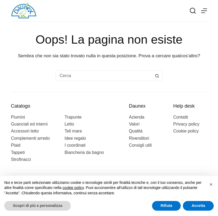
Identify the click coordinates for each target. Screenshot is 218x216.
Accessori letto (25, 131)
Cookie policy (186, 131)
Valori (134, 124)
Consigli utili (140, 145)
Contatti (180, 117)
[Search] (193, 11)
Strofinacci (21, 159)
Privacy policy (186, 124)
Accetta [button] (198, 205)
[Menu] (204, 11)
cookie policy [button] (73, 187)
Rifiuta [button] (166, 205)
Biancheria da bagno (84, 152)
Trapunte (73, 117)
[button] (211, 184)
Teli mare (73, 131)
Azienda (137, 117)
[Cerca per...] (104, 75)
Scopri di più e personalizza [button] (37, 205)
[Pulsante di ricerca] (157, 75)
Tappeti (18, 152)
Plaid (16, 145)
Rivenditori (139, 138)
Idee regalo (75, 138)
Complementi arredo (30, 138)
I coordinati (75, 145)
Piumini (18, 117)
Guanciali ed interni (29, 124)
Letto (69, 124)
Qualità (136, 131)
